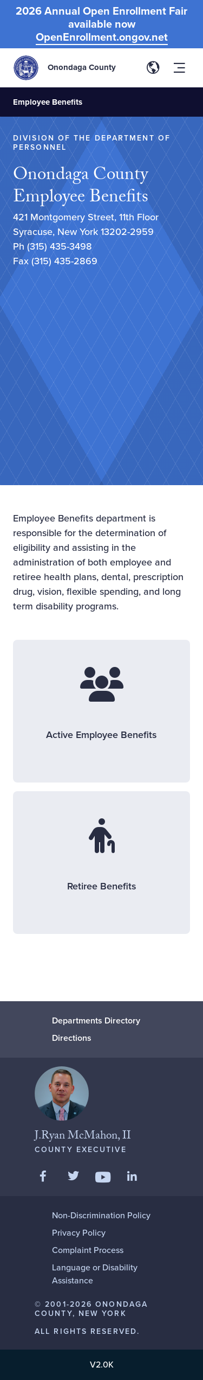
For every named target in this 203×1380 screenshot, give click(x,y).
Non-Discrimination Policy (101, 1215)
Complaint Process (87, 1250)
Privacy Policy (79, 1232)
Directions (71, 1038)
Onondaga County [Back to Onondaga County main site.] (82, 67)
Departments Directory (96, 1020)
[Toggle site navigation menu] (179, 67)
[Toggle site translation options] (153, 67)
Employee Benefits (47, 102)
